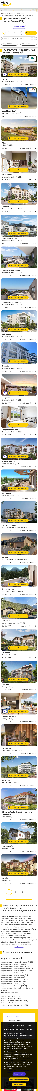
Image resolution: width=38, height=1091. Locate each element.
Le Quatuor (6, 621)
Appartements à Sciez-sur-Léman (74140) (16, 971)
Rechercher (30, 33)
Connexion (6, 748)
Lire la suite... (19, 947)
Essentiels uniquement (19, 1079)
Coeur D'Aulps (8, 589)
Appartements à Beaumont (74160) (14, 979)
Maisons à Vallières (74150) (11, 999)
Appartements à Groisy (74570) (13, 984)
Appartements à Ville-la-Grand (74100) (15, 975)
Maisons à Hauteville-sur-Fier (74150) (14, 1005)
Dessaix (5, 366)
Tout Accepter (19, 1084)
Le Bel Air (5, 206)
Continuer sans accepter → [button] (23, 1025)
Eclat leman (7, 175)
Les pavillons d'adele (11, 430)
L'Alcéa (5, 878)
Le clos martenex (9, 716)
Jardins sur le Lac (9, 238)
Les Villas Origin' (9, 111)
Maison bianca (8, 461)
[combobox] (19, 38)
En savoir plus (19, 1074)
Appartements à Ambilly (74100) (13, 973)
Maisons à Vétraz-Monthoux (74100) (14, 1001)
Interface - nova (9, 525)
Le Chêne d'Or (8, 846)
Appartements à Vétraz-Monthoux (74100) (17, 969)
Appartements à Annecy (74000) (13, 964)
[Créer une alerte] (19, 27)
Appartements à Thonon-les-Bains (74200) (17, 962)
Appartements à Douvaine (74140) (14, 986)
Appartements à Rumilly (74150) (13, 977)
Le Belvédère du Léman (11, 302)
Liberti (4, 79)
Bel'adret (6, 653)
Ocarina (5, 684)
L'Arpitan (6, 398)
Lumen (5, 557)
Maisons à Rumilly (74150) (10, 1003)
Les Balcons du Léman (11, 270)
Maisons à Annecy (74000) (11, 996)
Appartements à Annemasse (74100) (15, 966)
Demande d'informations (18, 74)
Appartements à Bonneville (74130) (14, 982)
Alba (4, 143)
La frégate (6, 334)
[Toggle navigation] (34, 4)
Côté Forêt (6, 780)
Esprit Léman (7, 493)
